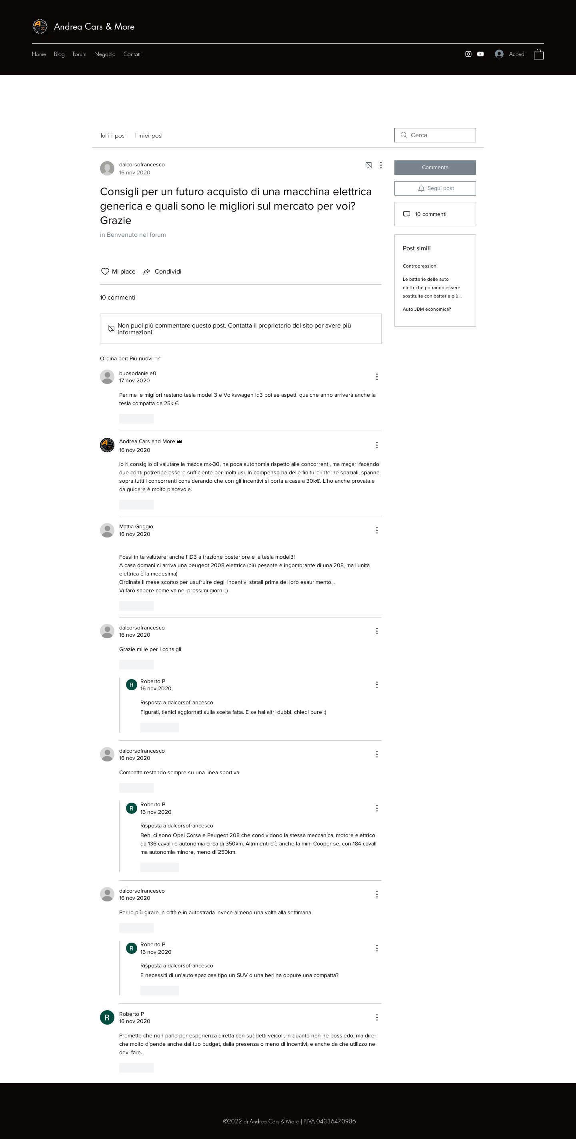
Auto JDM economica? (427, 309)
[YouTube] (480, 54)
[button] (539, 54)
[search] (435, 135)
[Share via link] (162, 271)
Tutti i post (113, 135)
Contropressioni (420, 266)
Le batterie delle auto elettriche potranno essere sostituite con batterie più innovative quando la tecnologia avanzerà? (431, 296)
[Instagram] (468, 54)
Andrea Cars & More (94, 26)
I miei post (148, 135)
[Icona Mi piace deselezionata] (105, 271)
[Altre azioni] (377, 165)
